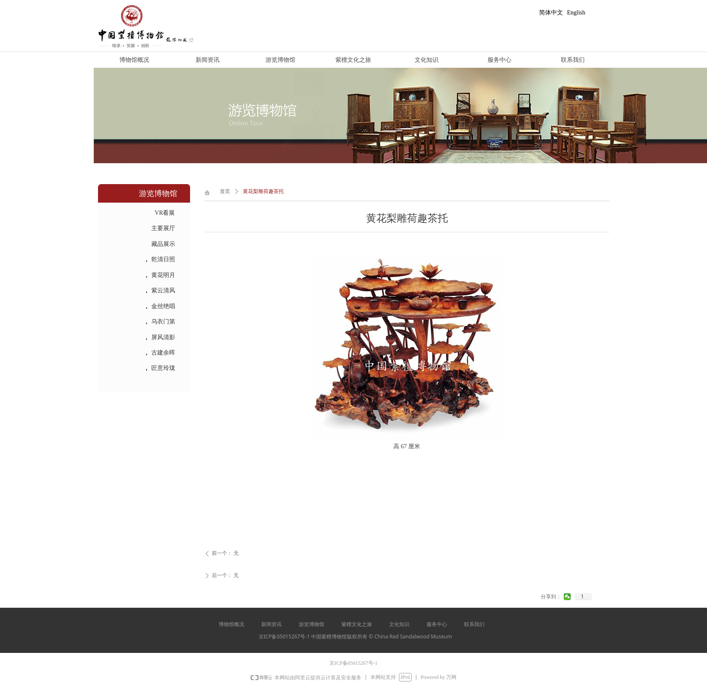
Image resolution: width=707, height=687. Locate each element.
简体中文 (551, 12)
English (576, 12)
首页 (225, 191)
